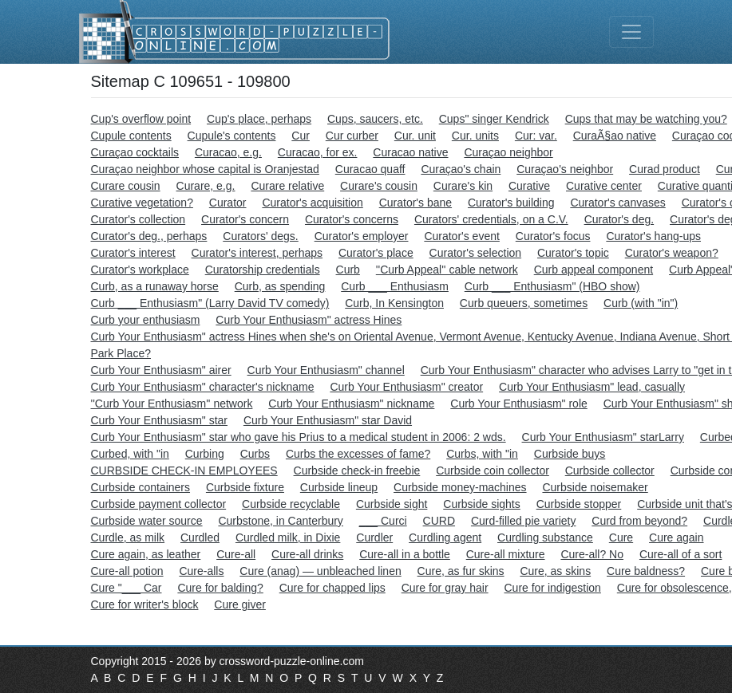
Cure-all (235, 554)
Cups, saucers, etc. (375, 118)
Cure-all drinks (307, 554)
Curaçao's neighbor (564, 169)
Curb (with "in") (640, 303)
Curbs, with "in (482, 453)
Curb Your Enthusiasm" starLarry (603, 437)
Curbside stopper (579, 504)
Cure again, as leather (146, 554)
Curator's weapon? (671, 252)
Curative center (604, 185)
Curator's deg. (619, 219)
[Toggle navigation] (631, 32)
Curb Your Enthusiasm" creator (406, 386)
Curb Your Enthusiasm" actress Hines (309, 319)
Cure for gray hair (445, 587)
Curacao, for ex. (318, 152)
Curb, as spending (280, 286)
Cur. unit (415, 135)
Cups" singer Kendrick (494, 118)
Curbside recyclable (291, 504)
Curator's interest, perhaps (257, 252)
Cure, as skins (555, 571)
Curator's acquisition (312, 202)
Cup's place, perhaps (259, 118)
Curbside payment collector (159, 504)
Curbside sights (481, 504)
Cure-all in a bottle (404, 554)
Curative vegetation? (142, 202)
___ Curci (383, 520)
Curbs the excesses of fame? (358, 453)
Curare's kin (463, 185)
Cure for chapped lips (332, 587)
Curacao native (410, 152)
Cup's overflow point (141, 118)
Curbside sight (392, 504)
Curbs (255, 453)
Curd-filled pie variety (523, 520)
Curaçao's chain (461, 169)
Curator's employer (362, 236)
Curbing (204, 453)
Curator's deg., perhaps (149, 236)
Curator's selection (475, 252)
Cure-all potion (127, 571)
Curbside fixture (245, 487)
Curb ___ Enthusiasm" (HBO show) (552, 286)
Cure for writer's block (145, 604)
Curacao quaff (370, 169)
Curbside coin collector (492, 470)
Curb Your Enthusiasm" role (519, 403)
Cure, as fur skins (460, 571)
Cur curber (352, 135)
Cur (300, 135)
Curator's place (375, 252)
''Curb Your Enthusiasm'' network (172, 403)
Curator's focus (553, 236)
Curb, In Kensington (394, 303)
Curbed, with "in (130, 453)
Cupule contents (131, 135)
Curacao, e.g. (228, 152)
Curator (228, 202)
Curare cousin (125, 185)
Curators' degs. (261, 236)
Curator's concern (245, 219)
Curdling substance (545, 537)
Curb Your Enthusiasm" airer (161, 370)
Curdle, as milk (128, 537)
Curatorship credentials (262, 269)
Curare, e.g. (205, 185)
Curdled (200, 537)
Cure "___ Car (126, 587)
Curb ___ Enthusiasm (395, 286)
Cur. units (475, 135)
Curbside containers (141, 487)
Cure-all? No (591, 554)
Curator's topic (573, 252)
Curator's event (462, 236)
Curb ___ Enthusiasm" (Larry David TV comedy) (210, 303)
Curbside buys (570, 453)
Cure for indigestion (552, 587)
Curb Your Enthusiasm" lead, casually (592, 386)
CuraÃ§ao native (614, 135)
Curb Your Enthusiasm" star (159, 420)
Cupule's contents (232, 135)
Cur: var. (536, 135)
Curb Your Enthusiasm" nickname (351, 403)
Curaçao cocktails (135, 152)
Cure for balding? (220, 587)
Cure (621, 537)
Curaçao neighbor (508, 152)
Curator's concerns (351, 219)
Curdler (374, 537)
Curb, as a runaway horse (155, 286)
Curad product (664, 169)
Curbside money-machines (460, 487)
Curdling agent (445, 537)
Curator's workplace (140, 269)
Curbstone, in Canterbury (280, 520)
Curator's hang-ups (653, 236)
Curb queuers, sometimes (524, 303)
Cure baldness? (646, 571)
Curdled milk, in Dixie (287, 537)
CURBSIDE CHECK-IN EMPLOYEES (184, 470)
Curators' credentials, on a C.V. (491, 219)
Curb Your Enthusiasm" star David (327, 420)
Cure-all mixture (505, 554)
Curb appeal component (593, 269)
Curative (529, 185)
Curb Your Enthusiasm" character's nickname (203, 386)
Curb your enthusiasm (145, 319)
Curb (348, 269)
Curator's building (511, 202)
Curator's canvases (617, 202)
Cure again (676, 537)
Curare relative (287, 185)
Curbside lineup (339, 487)
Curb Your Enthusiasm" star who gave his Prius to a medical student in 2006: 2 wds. (298, 437)
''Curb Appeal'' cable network (447, 269)
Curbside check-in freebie (357, 470)
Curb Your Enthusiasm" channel (326, 370)
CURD (439, 520)
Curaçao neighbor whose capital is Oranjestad (205, 169)
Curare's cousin (378, 185)
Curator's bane (415, 202)
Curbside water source (147, 520)
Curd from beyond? (639, 520)
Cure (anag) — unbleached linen (320, 571)
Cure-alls (201, 571)
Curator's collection (138, 219)
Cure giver (240, 604)
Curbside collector (610, 470)
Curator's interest (133, 252)
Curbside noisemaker (594, 487)
